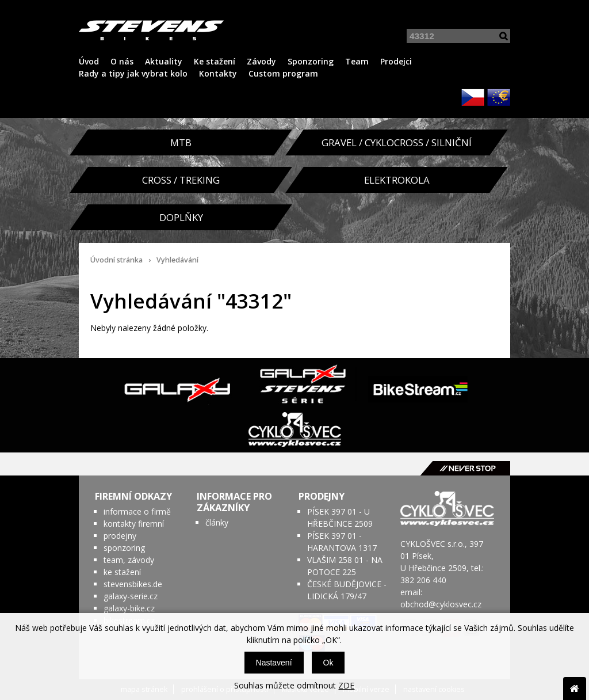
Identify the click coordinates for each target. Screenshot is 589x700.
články (216, 522)
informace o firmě (137, 511)
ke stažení (122, 571)
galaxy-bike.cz (129, 608)
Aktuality (163, 61)
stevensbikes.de (133, 584)
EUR (498, 97)
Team (357, 61)
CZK (472, 97)
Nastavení (274, 662)
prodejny (120, 535)
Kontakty (218, 73)
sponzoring (124, 547)
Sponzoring (311, 61)
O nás (121, 61)
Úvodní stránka (116, 260)
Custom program (283, 73)
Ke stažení (214, 61)
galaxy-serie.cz (131, 596)
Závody (261, 61)
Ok (328, 662)
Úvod (89, 61)
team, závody (129, 559)
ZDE (346, 685)
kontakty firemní (134, 523)
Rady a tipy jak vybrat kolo (133, 73)
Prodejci (396, 61)
